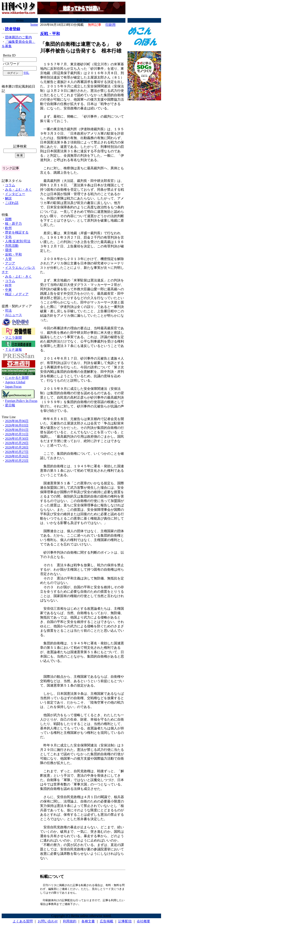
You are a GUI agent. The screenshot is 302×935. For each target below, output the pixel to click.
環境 (8, 250)
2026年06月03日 (17, 425)
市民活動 (11, 245)
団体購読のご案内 (18, 37)
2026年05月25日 (17, 460)
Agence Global (15, 382)
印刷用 (110, 24)
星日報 (10, 405)
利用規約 (69, 922)
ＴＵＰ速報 (13, 349)
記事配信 (125, 922)
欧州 (8, 228)
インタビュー (15, 194)
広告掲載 (106, 922)
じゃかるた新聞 (17, 378)
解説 (8, 198)
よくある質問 (23, 922)
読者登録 (12, 29)
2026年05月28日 (17, 447)
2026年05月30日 (17, 438)
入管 (8, 259)
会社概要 (143, 922)
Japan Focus (13, 386)
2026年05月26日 (17, 456)
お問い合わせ (48, 922)
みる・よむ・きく (18, 189)
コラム (10, 185)
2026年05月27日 (17, 452)
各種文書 (88, 922)
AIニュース (13, 315)
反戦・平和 (13, 254)
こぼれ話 (11, 203)
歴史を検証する (17, 232)
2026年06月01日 (17, 430)
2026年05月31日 (17, 434)
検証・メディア (17, 294)
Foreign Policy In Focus (21, 401)
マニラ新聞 (13, 337)
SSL (26, 73)
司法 (8, 310)
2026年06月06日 (17, 421)
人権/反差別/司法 (17, 241)
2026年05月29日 (17, 443)
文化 (8, 237)
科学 (8, 285)
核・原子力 (13, 223)
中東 (8, 290)
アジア (10, 263)
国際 (8, 219)
